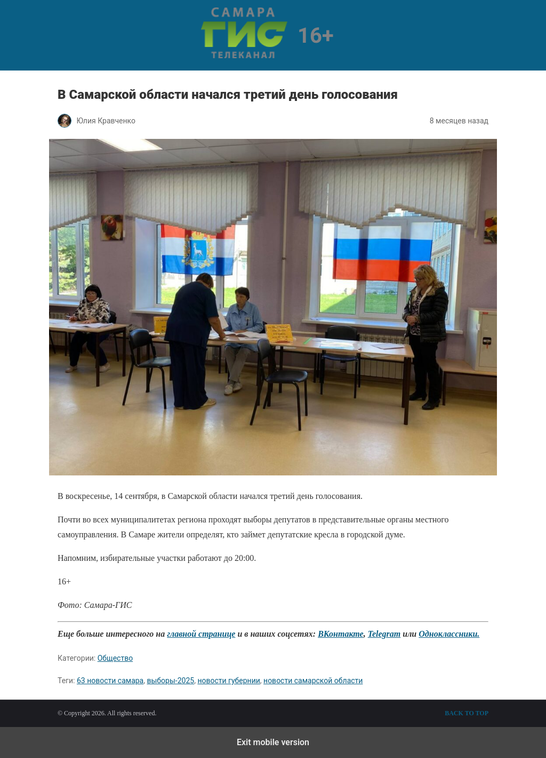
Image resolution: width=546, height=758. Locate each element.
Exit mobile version (273, 742)
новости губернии (228, 680)
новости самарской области (313, 680)
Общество (115, 658)
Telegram (384, 633)
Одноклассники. (449, 633)
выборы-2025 (170, 680)
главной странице (201, 633)
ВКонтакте (340, 633)
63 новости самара (110, 680)
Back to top (466, 713)
